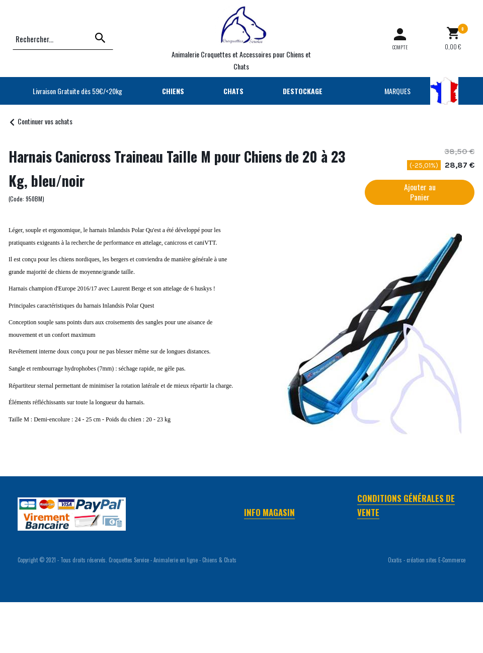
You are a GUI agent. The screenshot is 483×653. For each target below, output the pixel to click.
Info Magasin (269, 512)
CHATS (233, 91)
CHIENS (173, 91)
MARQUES (397, 91)
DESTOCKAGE (303, 91)
